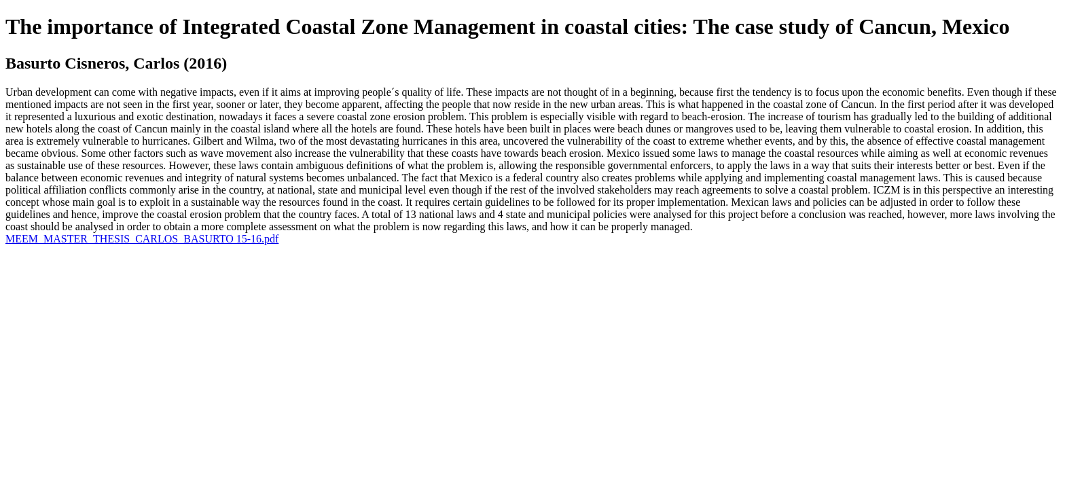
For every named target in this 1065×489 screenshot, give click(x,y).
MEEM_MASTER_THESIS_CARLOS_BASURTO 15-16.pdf (141, 238)
